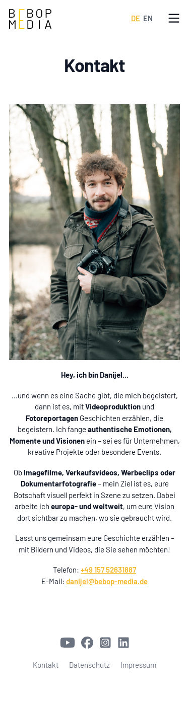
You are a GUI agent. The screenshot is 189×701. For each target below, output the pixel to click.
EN (148, 18)
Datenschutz (89, 664)
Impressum (138, 664)
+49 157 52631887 (108, 569)
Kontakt (45, 664)
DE (135, 18)
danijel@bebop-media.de (107, 581)
